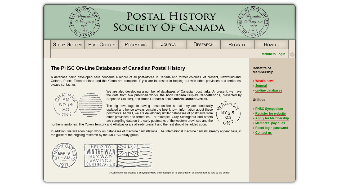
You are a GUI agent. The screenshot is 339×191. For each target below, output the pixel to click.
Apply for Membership (272, 118)
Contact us (263, 132)
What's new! (264, 81)
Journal (261, 86)
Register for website (270, 113)
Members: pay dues (270, 123)
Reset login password (271, 128)
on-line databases (268, 90)
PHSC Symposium (269, 109)
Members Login (273, 54)
